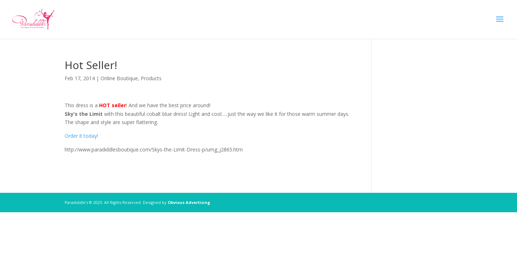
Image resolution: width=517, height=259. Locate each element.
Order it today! (81, 135)
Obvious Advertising (189, 202)
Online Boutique (119, 78)
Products (151, 78)
